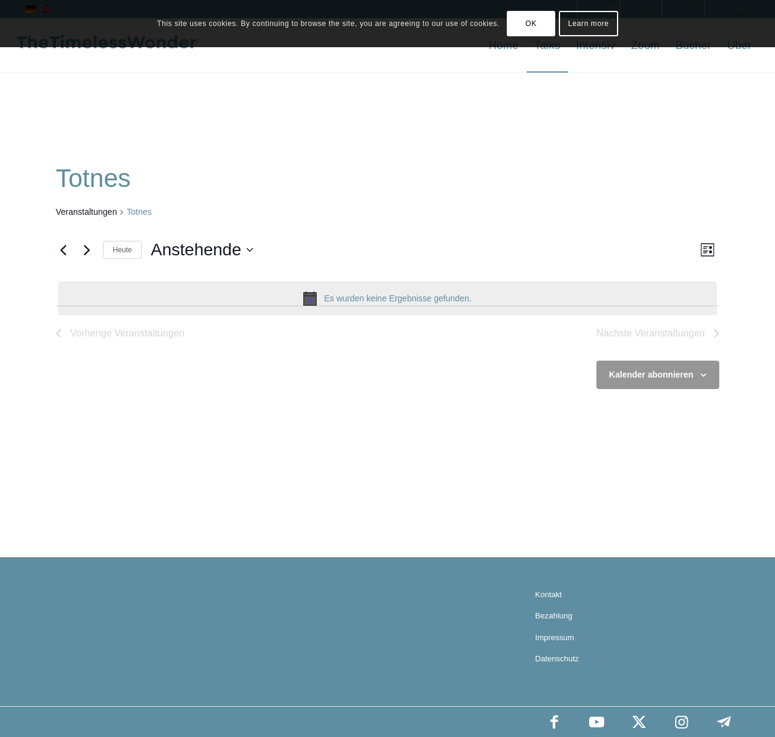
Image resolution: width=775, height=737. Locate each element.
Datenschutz (557, 658)
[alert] (387, 298)
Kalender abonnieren (651, 374)
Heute (122, 250)
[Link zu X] (639, 722)
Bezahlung (553, 615)
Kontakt (548, 594)
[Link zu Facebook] (554, 722)
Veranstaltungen (86, 212)
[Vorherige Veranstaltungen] (63, 250)
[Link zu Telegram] (723, 722)
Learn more (588, 23)
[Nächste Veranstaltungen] (86, 250)
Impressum (554, 637)
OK (531, 23)
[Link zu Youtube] (596, 722)
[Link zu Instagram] (681, 722)
